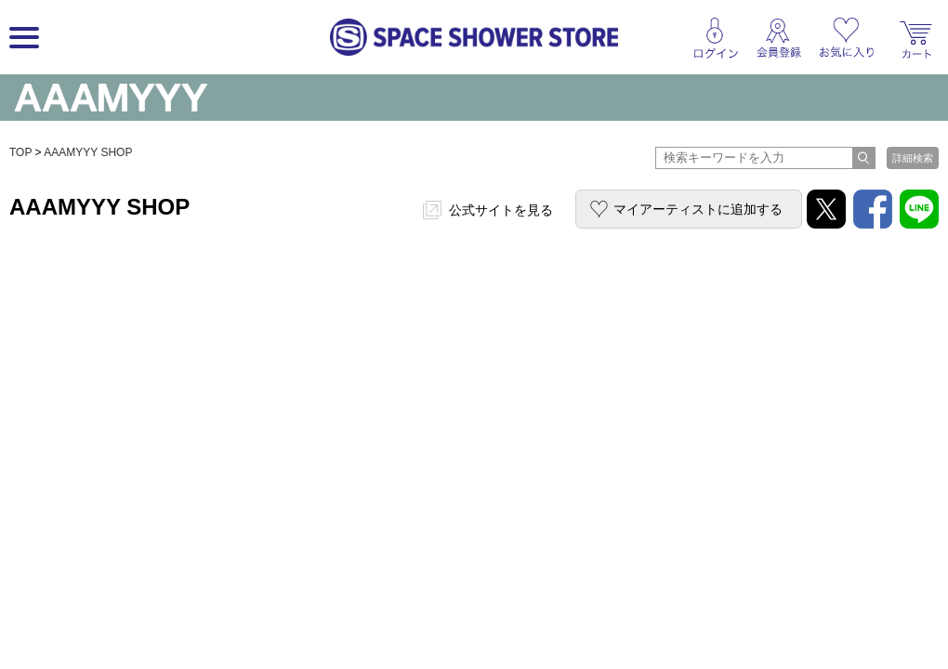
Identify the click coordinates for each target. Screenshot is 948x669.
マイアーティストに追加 (698, 209)
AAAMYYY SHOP (88, 152)
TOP (20, 152)
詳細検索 (912, 158)
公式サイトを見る (501, 210)
